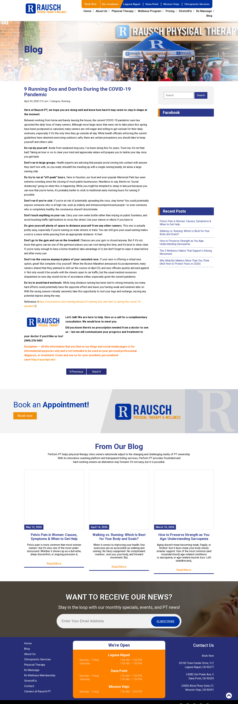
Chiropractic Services (196, 4)
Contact (29, 686)
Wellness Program (149, 11)
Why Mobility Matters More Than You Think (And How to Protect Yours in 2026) (184, 262)
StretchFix (185, 11)
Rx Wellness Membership (39, 675)
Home (87, 11)
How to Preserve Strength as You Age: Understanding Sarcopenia (182, 242)
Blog (209, 15)
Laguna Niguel (128, 4)
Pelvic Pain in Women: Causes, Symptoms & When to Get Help (54, 537)
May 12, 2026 (34, 527)
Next (96, 371)
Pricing (170, 11)
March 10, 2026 (165, 527)
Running (66, 101)
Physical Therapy (122, 11)
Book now (25, 416)
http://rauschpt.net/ (43, 359)
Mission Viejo (169, 4)
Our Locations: (106, 4)
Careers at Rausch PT (37, 691)
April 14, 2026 (99, 527)
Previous (76, 371)
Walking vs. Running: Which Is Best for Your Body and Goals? (119, 537)
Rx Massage (204, 11)
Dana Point (149, 4)
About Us (101, 11)
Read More (54, 564)
